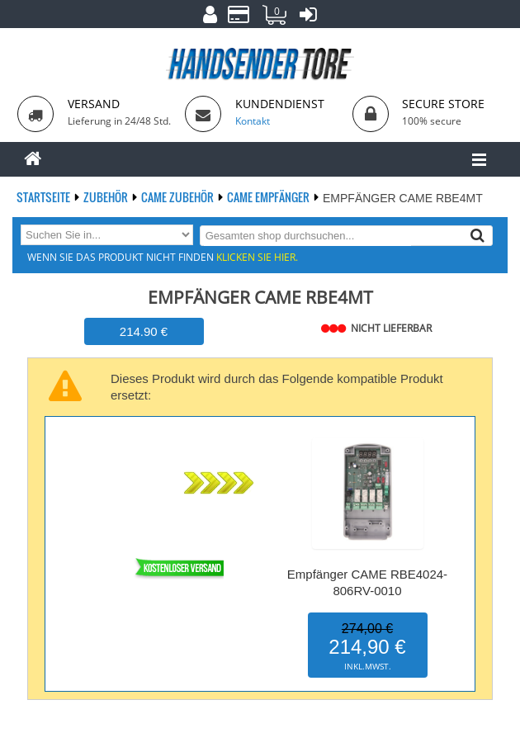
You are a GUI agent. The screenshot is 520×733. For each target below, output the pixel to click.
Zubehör (106, 197)
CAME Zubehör (178, 197)
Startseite (45, 197)
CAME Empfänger (269, 197)
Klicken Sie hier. (257, 256)
